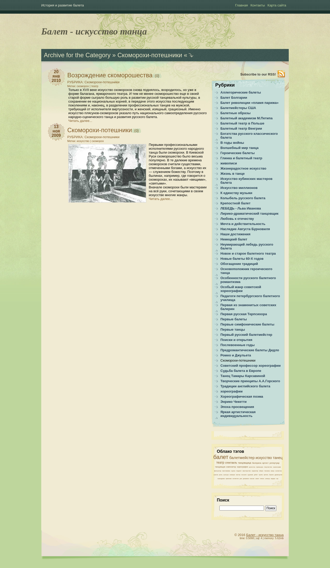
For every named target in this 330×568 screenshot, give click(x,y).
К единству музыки (236, 193)
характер (255, 471)
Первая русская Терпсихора (243, 314)
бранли (271, 474)
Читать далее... (80, 121)
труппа (261, 474)
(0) (156, 76)
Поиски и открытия (236, 340)
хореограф (277, 467)
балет (220, 457)
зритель (266, 474)
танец (278, 458)
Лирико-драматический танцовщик (249, 213)
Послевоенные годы (237, 345)
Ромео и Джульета (235, 355)
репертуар (274, 463)
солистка (278, 471)
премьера (259, 467)
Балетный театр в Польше (242, 123)
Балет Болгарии (233, 97)
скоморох (83, 86)
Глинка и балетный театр (241, 158)
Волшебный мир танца (239, 148)
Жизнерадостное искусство (243, 168)
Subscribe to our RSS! (258, 74)
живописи (228, 163)
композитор (231, 467)
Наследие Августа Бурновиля (245, 229)
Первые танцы (232, 329)
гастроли (243, 474)
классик (252, 478)
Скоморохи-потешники (102, 82)
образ (261, 471)
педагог (239, 471)
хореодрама (221, 478)
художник (250, 474)
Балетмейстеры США (238, 108)
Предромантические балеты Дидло (249, 350)
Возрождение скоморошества (110, 75)
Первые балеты (233, 319)
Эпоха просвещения (237, 407)
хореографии (231, 391)
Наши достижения (235, 234)
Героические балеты (237, 153)
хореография (242, 467)
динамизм (246, 478)
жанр (272, 471)
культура (226, 474)
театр (94, 86)
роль (220, 474)
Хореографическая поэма (241, 396)
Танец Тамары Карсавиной (242, 376)
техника (267, 471)
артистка (252, 467)
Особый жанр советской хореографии (240, 289)
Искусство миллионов (239, 188)
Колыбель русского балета (242, 198)
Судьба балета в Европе (240, 371)
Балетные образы (235, 113)
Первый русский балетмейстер (246, 335)
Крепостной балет (235, 203)
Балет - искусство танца (94, 31)
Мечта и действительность (242, 224)
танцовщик (220, 467)
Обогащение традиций (239, 264)
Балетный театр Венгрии (241, 128)
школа (216, 474)
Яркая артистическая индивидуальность (237, 414)
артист (265, 463)
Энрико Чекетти (233, 402)
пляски (262, 478)
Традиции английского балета (245, 386)
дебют (256, 474)
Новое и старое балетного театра (248, 253)
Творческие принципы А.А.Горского (250, 381)
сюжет (257, 478)
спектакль (231, 462)
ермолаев (229, 478)
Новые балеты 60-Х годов (241, 259)
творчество (268, 467)
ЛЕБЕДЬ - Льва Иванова (240, 208)
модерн (273, 478)
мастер (238, 474)
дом (241, 478)
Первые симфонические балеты (247, 324)
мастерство (247, 471)
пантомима (226, 471)
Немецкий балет (233, 239)
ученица (267, 478)
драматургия (278, 474)
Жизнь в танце (232, 174)
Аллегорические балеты (240, 92)
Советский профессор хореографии (250, 365)
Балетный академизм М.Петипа (246, 118)
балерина (256, 463)
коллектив (236, 478)
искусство (83, 141)
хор (277, 478)
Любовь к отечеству (237, 219)
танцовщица (244, 463)
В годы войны (232, 143)
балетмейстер (242, 457)
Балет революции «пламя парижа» (249, 103)
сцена (233, 471)
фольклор (217, 471)
